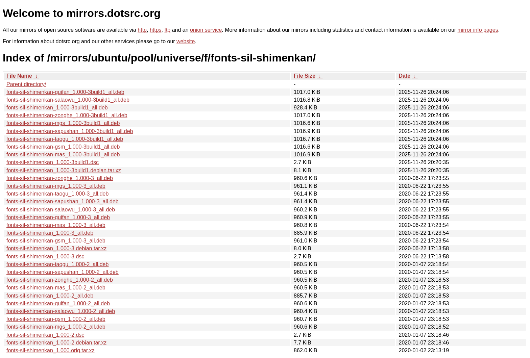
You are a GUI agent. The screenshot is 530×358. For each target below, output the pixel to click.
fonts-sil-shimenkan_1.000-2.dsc (45, 335)
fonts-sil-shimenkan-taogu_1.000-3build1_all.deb (64, 139)
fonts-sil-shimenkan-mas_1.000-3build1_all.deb (63, 154)
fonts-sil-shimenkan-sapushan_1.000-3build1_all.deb (69, 131)
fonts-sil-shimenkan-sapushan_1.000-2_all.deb (62, 272)
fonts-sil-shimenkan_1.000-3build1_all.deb (57, 107)
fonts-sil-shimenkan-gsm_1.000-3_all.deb (55, 241)
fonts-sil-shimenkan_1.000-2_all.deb (49, 296)
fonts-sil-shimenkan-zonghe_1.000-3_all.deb (59, 178)
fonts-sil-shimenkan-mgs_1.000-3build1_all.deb (63, 123)
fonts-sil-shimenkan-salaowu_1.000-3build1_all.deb (67, 100)
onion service (206, 30)
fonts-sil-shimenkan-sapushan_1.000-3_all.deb (62, 201)
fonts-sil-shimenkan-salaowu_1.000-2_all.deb (60, 311)
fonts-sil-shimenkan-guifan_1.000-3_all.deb (58, 217)
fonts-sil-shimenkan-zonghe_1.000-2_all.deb (59, 280)
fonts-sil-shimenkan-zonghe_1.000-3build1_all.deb (66, 115)
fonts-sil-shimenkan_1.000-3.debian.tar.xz (56, 248)
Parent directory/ (26, 84)
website (185, 41)
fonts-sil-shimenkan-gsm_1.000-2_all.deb (55, 319)
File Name (19, 76)
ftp (167, 30)
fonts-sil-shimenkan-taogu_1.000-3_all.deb (57, 194)
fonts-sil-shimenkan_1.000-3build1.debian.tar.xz (63, 170)
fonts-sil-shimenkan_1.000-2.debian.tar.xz (56, 343)
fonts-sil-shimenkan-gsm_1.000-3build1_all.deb (63, 147)
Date (404, 76)
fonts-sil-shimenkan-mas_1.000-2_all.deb (55, 287)
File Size (304, 76)
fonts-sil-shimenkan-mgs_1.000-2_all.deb (55, 327)
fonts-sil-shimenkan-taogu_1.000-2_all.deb (57, 264)
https (156, 30)
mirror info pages (478, 30)
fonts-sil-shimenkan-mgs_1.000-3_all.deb (55, 186)
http (142, 30)
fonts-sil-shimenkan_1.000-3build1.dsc (52, 162)
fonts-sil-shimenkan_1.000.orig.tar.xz (50, 350)
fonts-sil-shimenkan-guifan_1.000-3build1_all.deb (65, 92)
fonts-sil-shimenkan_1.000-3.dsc (45, 256)
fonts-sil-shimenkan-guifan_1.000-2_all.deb (58, 303)
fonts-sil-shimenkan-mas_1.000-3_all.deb (55, 225)
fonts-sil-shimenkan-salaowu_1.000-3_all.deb (60, 209)
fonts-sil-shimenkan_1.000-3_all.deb (49, 233)
